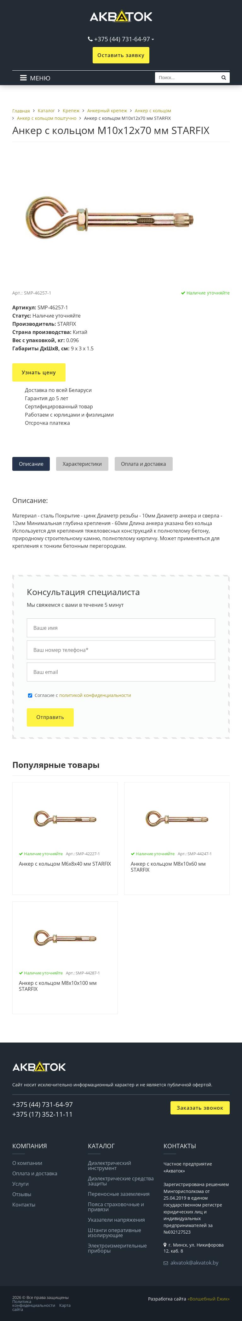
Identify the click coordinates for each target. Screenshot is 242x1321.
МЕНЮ (40, 78)
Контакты (23, 1204)
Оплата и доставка (34, 1173)
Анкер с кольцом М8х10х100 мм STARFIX (58, 986)
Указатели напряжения (116, 1219)
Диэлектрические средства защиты (121, 1181)
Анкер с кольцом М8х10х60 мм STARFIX (168, 867)
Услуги (20, 1183)
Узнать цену (39, 372)
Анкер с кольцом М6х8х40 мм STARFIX (65, 864)
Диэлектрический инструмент (109, 1165)
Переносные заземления (119, 1193)
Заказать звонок (200, 1107)
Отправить (50, 717)
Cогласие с (83, 695)
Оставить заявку (121, 55)
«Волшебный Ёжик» (208, 1299)
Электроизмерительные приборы (117, 1248)
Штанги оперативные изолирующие (114, 1233)
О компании (27, 1163)
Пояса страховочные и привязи (116, 1207)
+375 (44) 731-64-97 (122, 39)
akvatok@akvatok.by (194, 1262)
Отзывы (21, 1194)
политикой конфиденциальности (95, 695)
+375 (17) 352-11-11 (42, 1114)
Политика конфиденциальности (33, 1303)
